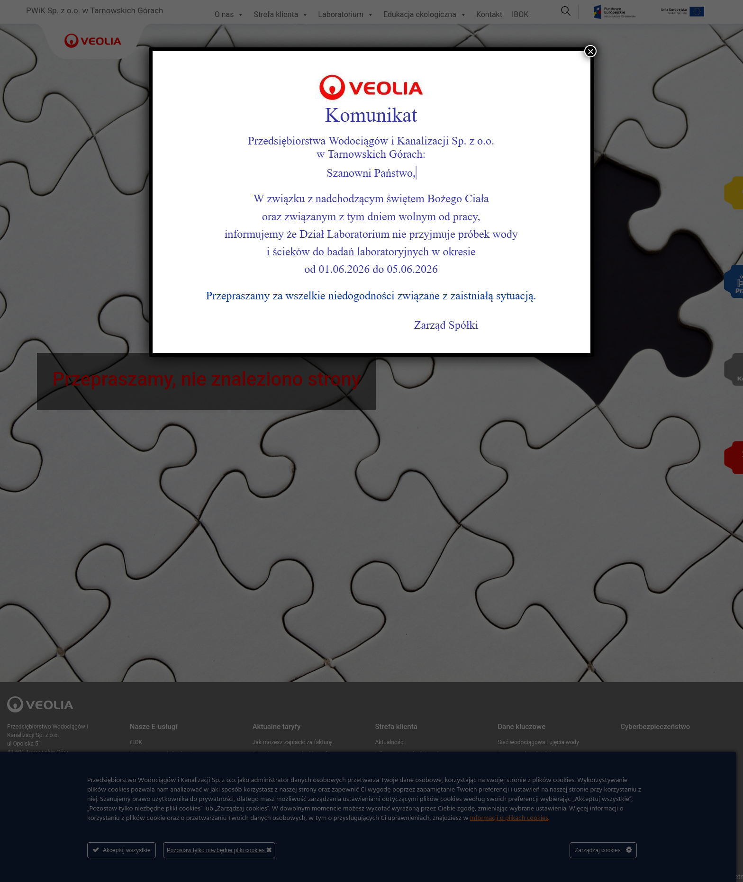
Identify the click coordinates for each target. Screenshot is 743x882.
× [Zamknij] (590, 51)
